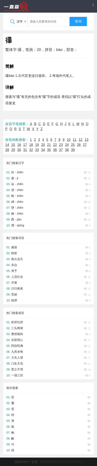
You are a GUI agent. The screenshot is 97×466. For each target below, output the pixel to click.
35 (49, 150)
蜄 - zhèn (17, 196)
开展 (14, 282)
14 (7, 145)
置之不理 (17, 369)
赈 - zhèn (17, 213)
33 (37, 150)
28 (7, 150)
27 (85, 145)
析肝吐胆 (17, 322)
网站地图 (46, 461)
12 (80, 140)
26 (79, 145)
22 (55, 145)
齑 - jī (14, 178)
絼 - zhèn (17, 201)
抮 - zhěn (17, 172)
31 (25, 150)
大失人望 (17, 357)
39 (73, 150)
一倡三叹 (17, 375)
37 (61, 150)
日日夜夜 (17, 288)
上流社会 (17, 276)
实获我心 (17, 340)
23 (61, 145)
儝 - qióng (17, 225)
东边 (14, 265)
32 (31, 150)
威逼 (14, 247)
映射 (14, 253)
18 (31, 145)
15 (13, 145)
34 (43, 150)
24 (67, 145)
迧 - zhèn (17, 190)
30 (19, 150)
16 (19, 145)
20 (43, 145)
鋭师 (14, 300)
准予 (14, 270)
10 (69, 140)
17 (25, 145)
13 (86, 140)
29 (13, 150)
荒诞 (14, 294)
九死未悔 (17, 351)
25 (73, 145)
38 (67, 150)
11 (75, 140)
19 (37, 145)
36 (55, 150)
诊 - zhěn (17, 184)
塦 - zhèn (17, 207)
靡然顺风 (17, 334)
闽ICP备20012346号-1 (67, 461)
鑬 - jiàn (16, 219)
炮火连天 (17, 259)
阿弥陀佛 (17, 345)
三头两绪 (17, 328)
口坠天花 (17, 363)
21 (49, 145)
